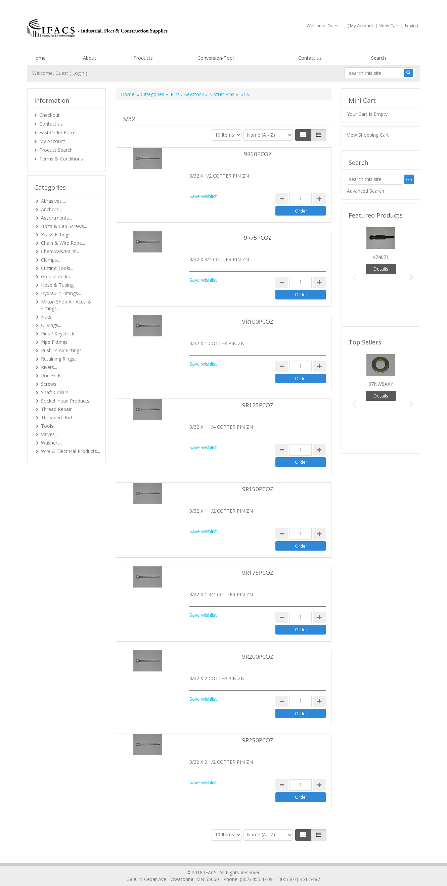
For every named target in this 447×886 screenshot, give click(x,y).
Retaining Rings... (59, 359)
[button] (352, 273)
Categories (152, 94)
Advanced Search (365, 191)
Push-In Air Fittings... (63, 350)
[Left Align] (303, 135)
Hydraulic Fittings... (61, 293)
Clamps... (50, 260)
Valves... (49, 434)
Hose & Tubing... (59, 285)
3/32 (246, 94)
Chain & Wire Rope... (63, 243)
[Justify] (318, 135)
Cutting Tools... (57, 268)
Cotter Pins (222, 94)
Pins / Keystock (187, 94)
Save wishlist (203, 196)
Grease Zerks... (57, 276)
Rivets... (49, 367)
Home (39, 58)
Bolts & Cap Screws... (64, 226)
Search (378, 58)
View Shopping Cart (368, 135)
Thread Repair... (58, 409)
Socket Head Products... (66, 401)
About (89, 58)
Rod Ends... (52, 375)
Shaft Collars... (56, 392)
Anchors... (51, 209)
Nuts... (47, 317)
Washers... (52, 442)
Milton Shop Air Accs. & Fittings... (66, 305)
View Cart (389, 25)
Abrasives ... (53, 201)
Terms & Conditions (61, 158)
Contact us (310, 58)
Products (143, 58)
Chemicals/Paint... (60, 251)
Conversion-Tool (215, 58)
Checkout (49, 115)
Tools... (48, 426)
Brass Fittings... (57, 234)
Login (410, 25)
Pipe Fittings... (56, 342)
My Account (361, 25)
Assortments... (56, 218)
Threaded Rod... (58, 417)
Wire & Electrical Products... (70, 451)
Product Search (56, 150)
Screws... (50, 384)
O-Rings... (51, 325)
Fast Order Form (57, 132)
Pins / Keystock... (59, 333)
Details (380, 269)
